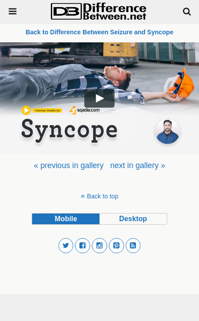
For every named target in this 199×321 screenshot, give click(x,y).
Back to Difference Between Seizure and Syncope (100, 32)
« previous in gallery (69, 165)
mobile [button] (66, 218)
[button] (66, 245)
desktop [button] (133, 218)
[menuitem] (69, 165)
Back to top (102, 196)
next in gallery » (137, 165)
